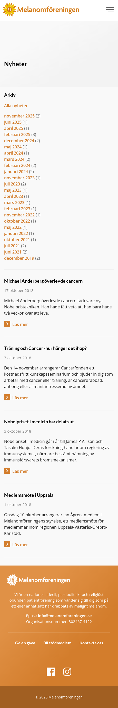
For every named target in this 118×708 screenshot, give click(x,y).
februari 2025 (17, 134)
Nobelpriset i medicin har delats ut (39, 421)
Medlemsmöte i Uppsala (28, 495)
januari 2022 (16, 233)
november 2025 (19, 116)
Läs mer (20, 324)
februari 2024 (17, 165)
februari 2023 (17, 209)
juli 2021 (12, 246)
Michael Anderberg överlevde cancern (43, 281)
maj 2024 (13, 147)
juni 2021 (13, 252)
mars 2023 (14, 202)
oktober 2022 (17, 221)
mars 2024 (14, 159)
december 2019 (19, 258)
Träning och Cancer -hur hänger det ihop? (45, 348)
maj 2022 (13, 227)
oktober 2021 (17, 239)
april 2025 (13, 128)
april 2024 (13, 153)
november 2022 (19, 215)
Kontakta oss (91, 642)
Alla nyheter (16, 105)
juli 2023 (12, 184)
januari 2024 (16, 171)
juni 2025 (13, 122)
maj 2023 (13, 190)
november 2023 (19, 178)
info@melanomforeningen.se (65, 615)
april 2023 (13, 196)
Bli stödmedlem (57, 642)
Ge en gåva (25, 642)
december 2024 (19, 141)
